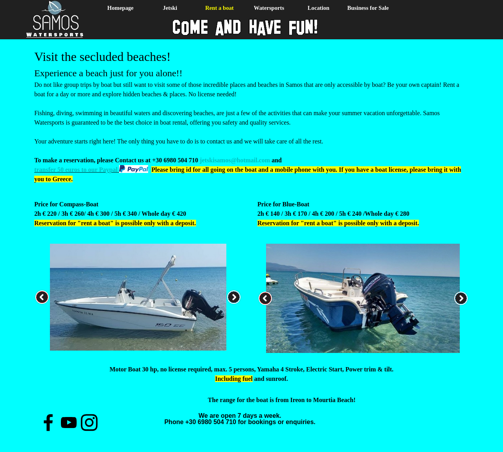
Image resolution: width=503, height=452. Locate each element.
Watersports (269, 8)
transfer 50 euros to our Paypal (76, 169)
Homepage (120, 8)
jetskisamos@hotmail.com (235, 160)
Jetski (170, 8)
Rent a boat (219, 8)
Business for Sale (368, 8)
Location (318, 8)
